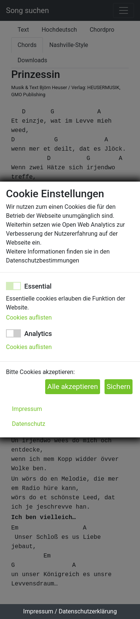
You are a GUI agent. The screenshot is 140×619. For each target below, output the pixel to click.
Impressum (27, 408)
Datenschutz (28, 423)
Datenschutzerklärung (88, 611)
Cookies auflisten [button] (29, 317)
